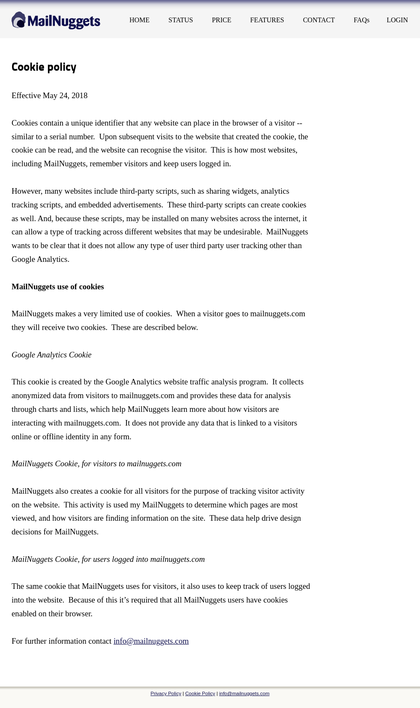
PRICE (221, 20)
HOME (139, 20)
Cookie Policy (200, 693)
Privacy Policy (165, 693)
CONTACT (319, 20)
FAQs (361, 20)
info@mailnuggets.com (151, 640)
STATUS (180, 20)
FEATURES (267, 20)
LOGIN (397, 20)
